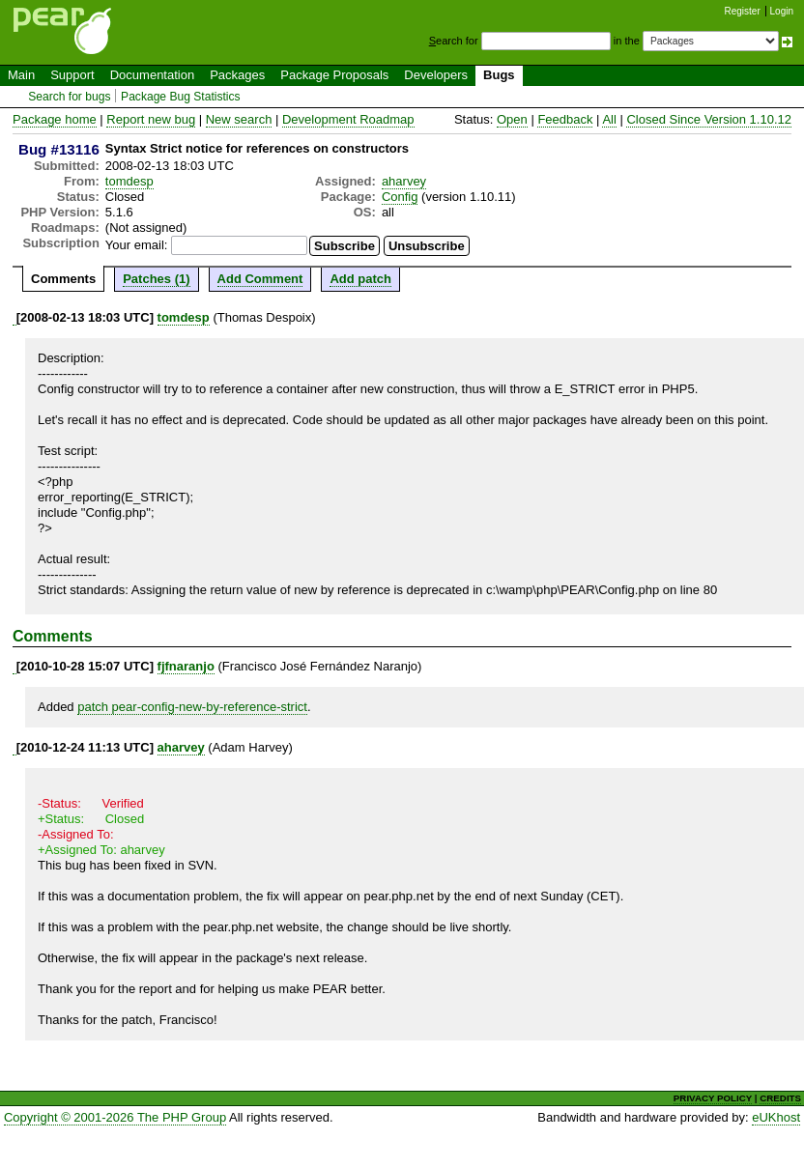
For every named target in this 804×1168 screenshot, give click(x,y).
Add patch (360, 278)
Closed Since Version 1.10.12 (708, 119)
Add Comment (260, 278)
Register (743, 11)
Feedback (564, 119)
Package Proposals (334, 75)
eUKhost (776, 1117)
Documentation (152, 75)
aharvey (404, 181)
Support (72, 75)
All (609, 119)
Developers (436, 75)
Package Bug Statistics (181, 96)
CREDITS (780, 1098)
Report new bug (150, 119)
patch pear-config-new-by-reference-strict (192, 706)
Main (21, 75)
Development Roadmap (348, 119)
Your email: (136, 245)
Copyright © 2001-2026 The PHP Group (115, 1117)
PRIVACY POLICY (713, 1098)
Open (512, 119)
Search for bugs (69, 96)
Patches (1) (156, 278)
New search (239, 119)
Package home (55, 119)
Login (781, 11)
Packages (237, 75)
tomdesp (129, 181)
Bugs (499, 75)
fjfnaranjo (186, 666)
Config (400, 196)
